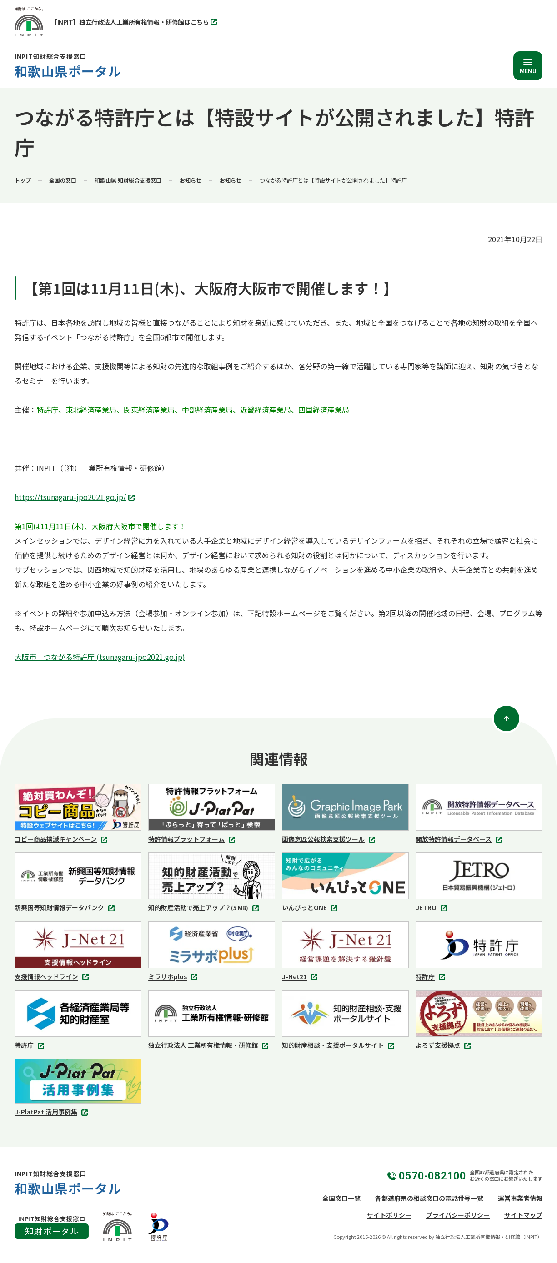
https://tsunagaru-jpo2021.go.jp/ (76, 497)
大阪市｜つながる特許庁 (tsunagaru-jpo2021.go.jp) (100, 656)
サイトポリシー (389, 1214)
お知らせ (190, 180)
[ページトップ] (506, 718)
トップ (23, 180)
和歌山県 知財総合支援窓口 (128, 180)
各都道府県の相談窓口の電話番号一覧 (429, 1198)
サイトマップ (523, 1214)
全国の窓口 (62, 180)
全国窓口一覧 (341, 1198)
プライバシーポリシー (458, 1214)
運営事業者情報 (520, 1198)
